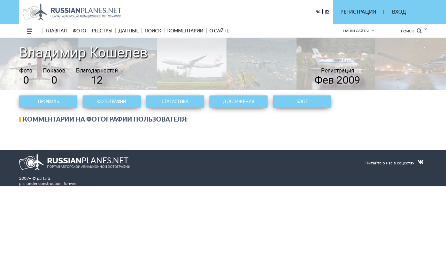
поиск (153, 30)
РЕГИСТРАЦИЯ (358, 12)
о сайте (219, 30)
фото (79, 30)
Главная (56, 30)
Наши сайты (356, 31)
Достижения (238, 101)
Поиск (411, 30)
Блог (302, 101)
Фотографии (111, 101)
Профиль (48, 101)
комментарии (185, 30)
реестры (102, 30)
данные (128, 30)
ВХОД (399, 12)
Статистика (175, 101)
